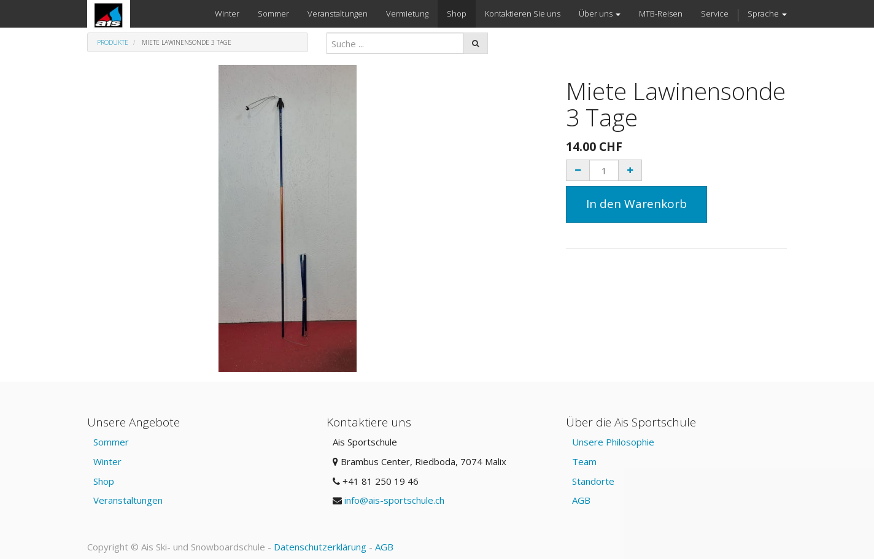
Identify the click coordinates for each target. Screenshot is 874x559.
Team (584, 461)
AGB (581, 500)
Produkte (112, 42)
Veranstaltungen (128, 500)
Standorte (593, 481)
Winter (107, 461)
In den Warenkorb (636, 204)
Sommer (111, 442)
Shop (103, 481)
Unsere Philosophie (613, 442)
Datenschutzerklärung (320, 547)
